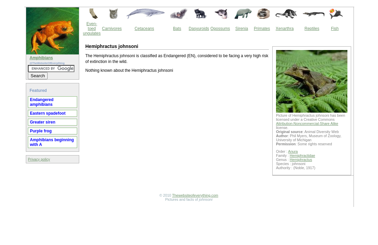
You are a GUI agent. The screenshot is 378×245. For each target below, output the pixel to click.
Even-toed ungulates (92, 28)
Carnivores (112, 28)
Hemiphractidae (302, 155)
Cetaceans (144, 28)
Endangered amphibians (41, 102)
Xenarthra (285, 28)
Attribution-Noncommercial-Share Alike (307, 123)
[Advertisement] (177, 134)
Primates (262, 28)
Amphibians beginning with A (52, 142)
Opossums (220, 28)
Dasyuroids (199, 28)
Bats (177, 28)
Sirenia (241, 28)
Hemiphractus (301, 160)
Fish (335, 28)
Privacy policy (39, 159)
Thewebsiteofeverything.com (195, 195)
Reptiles (312, 28)
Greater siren (42, 122)
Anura (293, 151)
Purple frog (41, 131)
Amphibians (41, 57)
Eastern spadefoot (48, 113)
